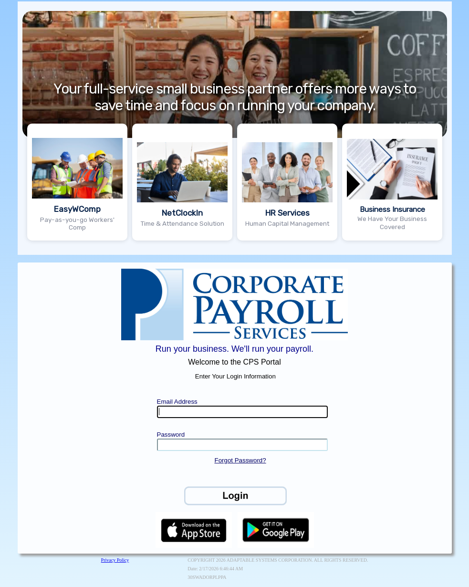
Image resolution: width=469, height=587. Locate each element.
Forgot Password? (240, 460)
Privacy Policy (115, 560)
